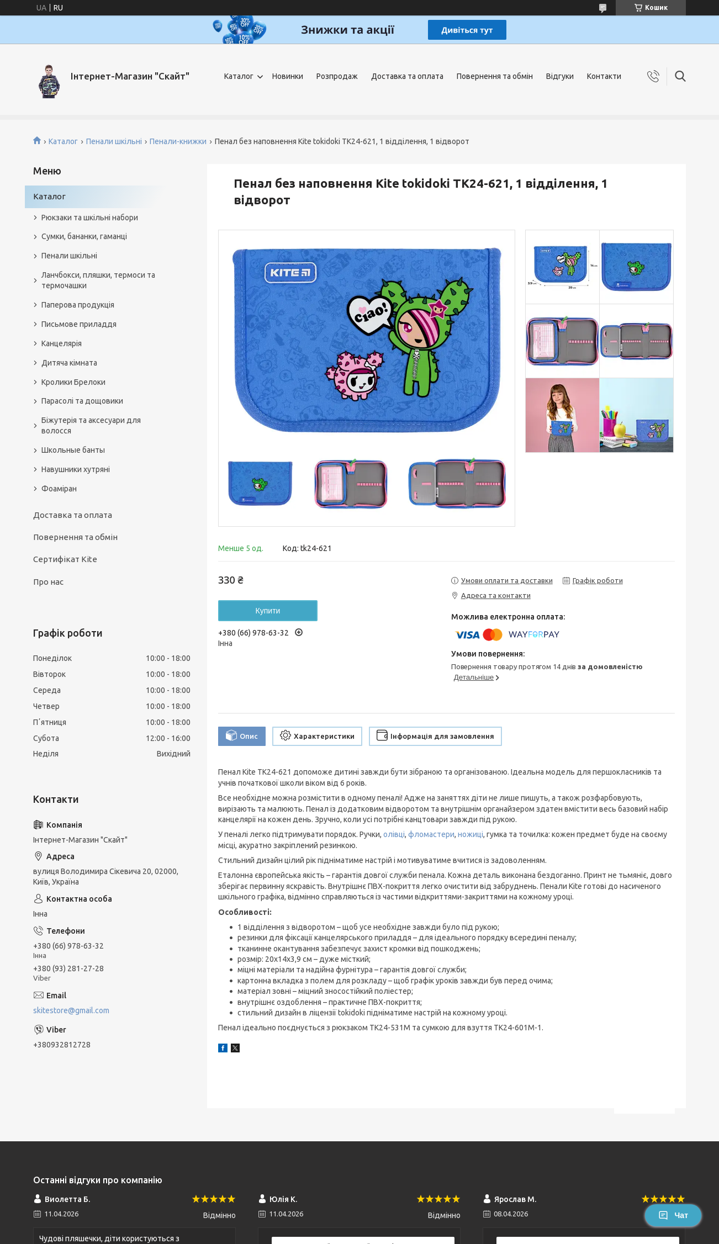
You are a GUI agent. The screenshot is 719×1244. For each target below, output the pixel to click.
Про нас (48, 581)
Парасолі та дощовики (82, 400)
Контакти (604, 76)
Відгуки (560, 76)
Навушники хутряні (75, 469)
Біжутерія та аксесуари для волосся (91, 425)
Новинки (287, 76)
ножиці (470, 834)
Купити (268, 610)
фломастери (431, 834)
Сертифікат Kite (65, 559)
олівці (394, 834)
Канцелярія (61, 343)
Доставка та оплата (407, 76)
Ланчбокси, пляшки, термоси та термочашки (98, 280)
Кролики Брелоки (73, 382)
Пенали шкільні (114, 141)
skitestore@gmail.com (71, 1010)
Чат (673, 1215)
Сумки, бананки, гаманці (84, 236)
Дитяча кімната (69, 362)
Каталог (238, 76)
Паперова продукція (77, 304)
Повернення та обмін (495, 76)
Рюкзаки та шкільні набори (89, 217)
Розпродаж (337, 76)
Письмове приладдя (79, 324)
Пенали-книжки (178, 141)
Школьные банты (73, 450)
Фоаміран (59, 488)
